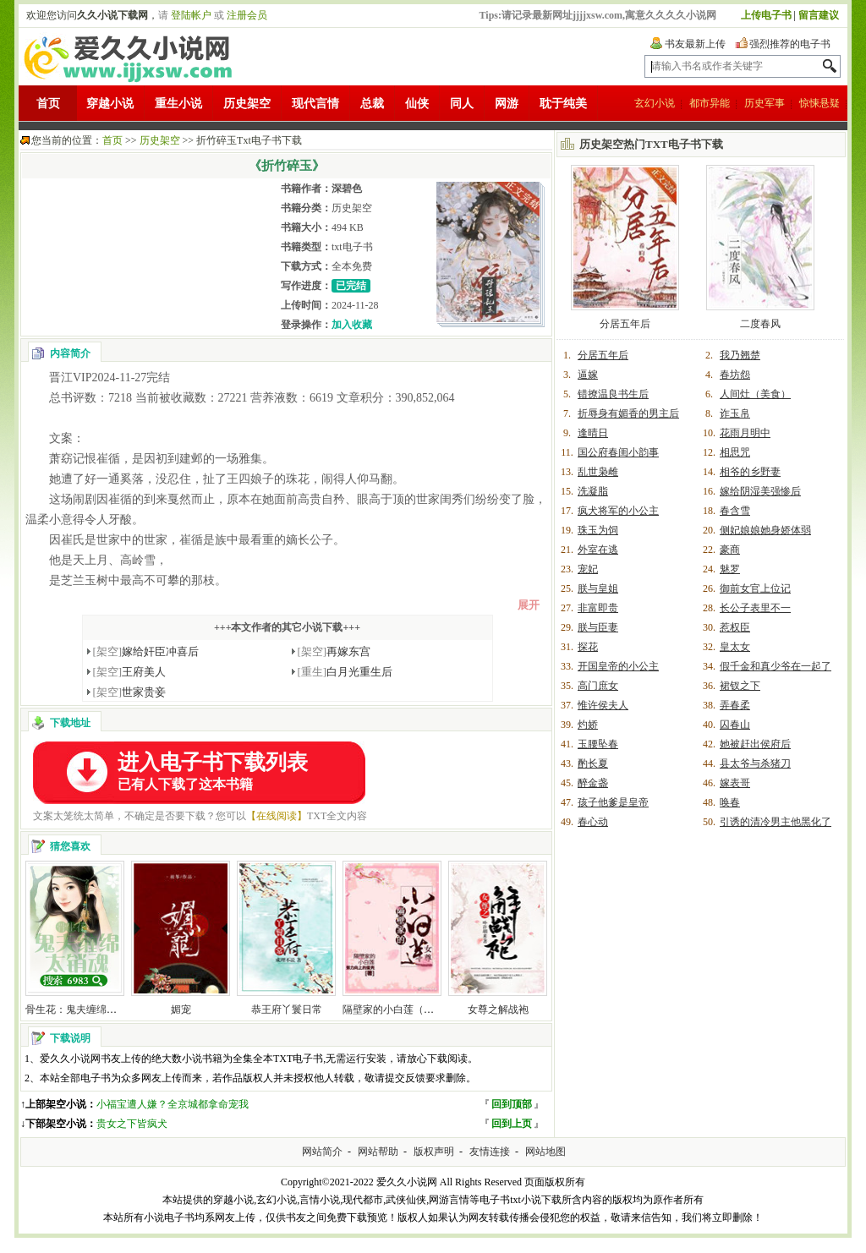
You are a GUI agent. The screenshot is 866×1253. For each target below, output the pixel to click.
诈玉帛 (735, 413)
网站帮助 (378, 1151)
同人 (462, 103)
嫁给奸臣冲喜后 (146, 651)
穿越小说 (110, 103)
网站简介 (322, 1151)
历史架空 (247, 103)
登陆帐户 (191, 15)
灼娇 (588, 724)
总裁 (372, 103)
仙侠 (417, 103)
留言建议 (818, 15)
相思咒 (735, 452)
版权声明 (434, 1151)
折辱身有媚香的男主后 (628, 413)
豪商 (730, 549)
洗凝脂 (593, 491)
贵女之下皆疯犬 (131, 1124)
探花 (588, 647)
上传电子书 (766, 15)
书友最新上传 (695, 44)
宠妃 (588, 569)
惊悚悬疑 (819, 103)
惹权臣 (735, 627)
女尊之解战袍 (498, 1009)
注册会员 (247, 15)
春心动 (593, 822)
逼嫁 (588, 374)
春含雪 (735, 511)
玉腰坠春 (598, 744)
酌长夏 (593, 763)
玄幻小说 (654, 103)
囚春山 (735, 724)
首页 (48, 103)
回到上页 (511, 1124)
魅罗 (730, 569)
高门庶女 (598, 686)
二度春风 (760, 324)
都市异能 (709, 103)
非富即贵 (598, 608)
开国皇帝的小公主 (618, 666)
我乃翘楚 (740, 355)
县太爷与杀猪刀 (755, 763)
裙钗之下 (740, 686)
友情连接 (489, 1151)
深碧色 (347, 188)
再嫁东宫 (334, 651)
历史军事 (764, 103)
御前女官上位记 (755, 588)
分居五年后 (625, 324)
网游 (506, 103)
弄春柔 (735, 705)
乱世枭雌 (598, 472)
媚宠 (181, 1009)
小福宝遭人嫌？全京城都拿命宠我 (172, 1104)
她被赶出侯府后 (755, 744)
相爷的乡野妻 (750, 472)
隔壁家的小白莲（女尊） (398, 1009)
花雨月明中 (745, 433)
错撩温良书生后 (613, 394)
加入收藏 (352, 325)
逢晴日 (593, 433)
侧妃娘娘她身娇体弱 (765, 530)
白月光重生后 (345, 671)
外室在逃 (598, 549)
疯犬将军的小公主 (618, 511)
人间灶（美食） (755, 394)
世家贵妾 (130, 692)
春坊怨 (735, 374)
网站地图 (545, 1151)
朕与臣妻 (598, 627)
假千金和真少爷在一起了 (775, 666)
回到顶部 (511, 1104)
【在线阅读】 (276, 816)
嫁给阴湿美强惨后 (760, 491)
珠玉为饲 (598, 530)
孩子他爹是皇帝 (613, 802)
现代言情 (315, 103)
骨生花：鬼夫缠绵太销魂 (81, 1009)
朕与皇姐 (598, 588)
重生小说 (178, 103)
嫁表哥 (735, 783)
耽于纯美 (563, 103)
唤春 (730, 802)
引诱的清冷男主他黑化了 (775, 822)
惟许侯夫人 (603, 705)
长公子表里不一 (755, 608)
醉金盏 (593, 783)
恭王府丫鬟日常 (286, 1009)
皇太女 (735, 647)
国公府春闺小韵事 (618, 452)
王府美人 (130, 671)
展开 (529, 605)
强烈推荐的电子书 (789, 44)
